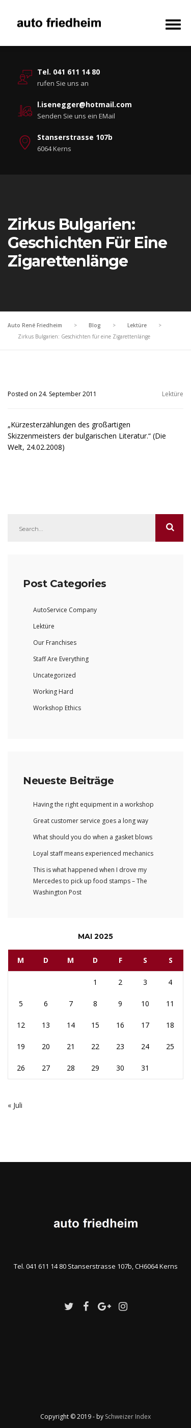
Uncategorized (54, 675)
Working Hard (53, 691)
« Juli (15, 1105)
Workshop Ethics (57, 708)
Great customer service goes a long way (90, 820)
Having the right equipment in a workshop (93, 804)
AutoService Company (65, 610)
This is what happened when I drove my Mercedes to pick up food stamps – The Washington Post (90, 881)
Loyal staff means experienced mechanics (93, 853)
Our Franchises (54, 642)
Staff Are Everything (61, 659)
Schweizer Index (128, 1416)
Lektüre (172, 394)
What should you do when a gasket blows (92, 837)
